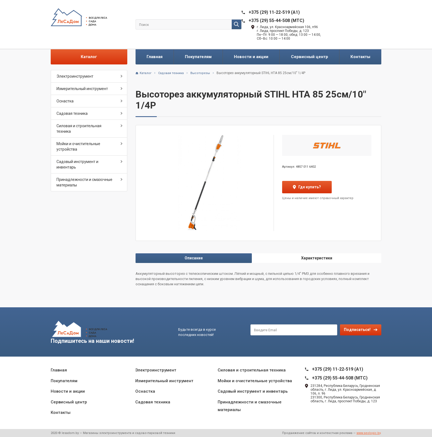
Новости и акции (251, 56)
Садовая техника (72, 113)
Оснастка (65, 101)
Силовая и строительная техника (78, 129)
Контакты (360, 56)
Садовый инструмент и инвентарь (77, 164)
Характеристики (316, 258)
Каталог (89, 56)
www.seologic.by (368, 433)
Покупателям (198, 56)
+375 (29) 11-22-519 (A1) (274, 12)
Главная (155, 56)
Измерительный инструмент (82, 88)
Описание (194, 258)
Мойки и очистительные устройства (78, 146)
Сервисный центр (309, 56)
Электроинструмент (74, 76)
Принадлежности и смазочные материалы (84, 182)
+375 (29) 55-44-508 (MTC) (276, 20)
